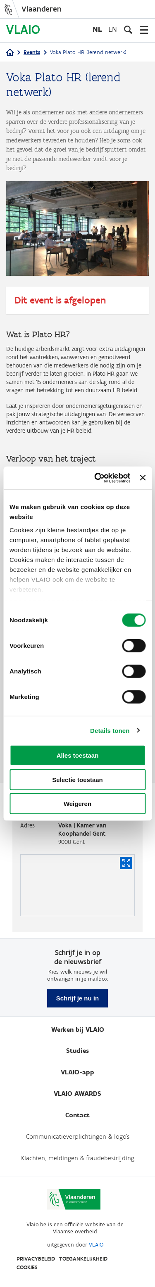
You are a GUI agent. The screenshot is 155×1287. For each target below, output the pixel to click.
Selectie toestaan (77, 779)
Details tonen (109, 730)
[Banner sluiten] (142, 478)
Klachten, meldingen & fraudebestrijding (77, 1158)
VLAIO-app (77, 1072)
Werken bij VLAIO (77, 1029)
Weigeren (77, 803)
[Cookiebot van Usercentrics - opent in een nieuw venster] (97, 477)
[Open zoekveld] (128, 30)
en (112, 29)
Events (32, 52)
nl (97, 29)
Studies (77, 1051)
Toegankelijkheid (83, 1258)
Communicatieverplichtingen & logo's (77, 1136)
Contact (77, 1115)
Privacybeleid (36, 1258)
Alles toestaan (78, 755)
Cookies (27, 1267)
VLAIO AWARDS (77, 1093)
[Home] (10, 53)
